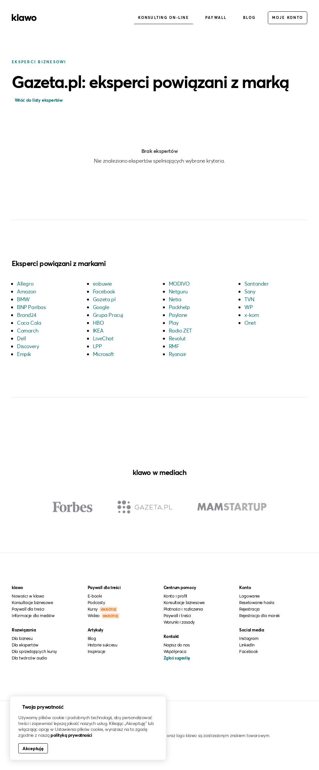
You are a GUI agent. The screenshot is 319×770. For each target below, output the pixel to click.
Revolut (177, 338)
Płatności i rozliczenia (183, 609)
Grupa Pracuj (108, 314)
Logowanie (249, 596)
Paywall (216, 17)
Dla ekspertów (25, 645)
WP (248, 307)
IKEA (98, 330)
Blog (249, 17)
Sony (249, 291)
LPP (97, 346)
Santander (256, 283)
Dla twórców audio (29, 658)
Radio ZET (180, 330)
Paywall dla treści (28, 609)
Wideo (103, 615)
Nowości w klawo (28, 596)
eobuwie (102, 283)
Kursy (102, 609)
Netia (175, 299)
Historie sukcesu (102, 645)
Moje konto (287, 17)
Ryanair (177, 353)
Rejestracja (249, 609)
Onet (250, 322)
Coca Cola (29, 322)
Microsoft (103, 353)
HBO (98, 322)
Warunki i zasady (179, 622)
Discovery (28, 346)
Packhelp (179, 307)
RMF (174, 346)
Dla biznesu (22, 638)
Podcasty (96, 602)
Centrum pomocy (180, 587)
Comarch (27, 330)
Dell (21, 338)
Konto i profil (175, 596)
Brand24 (26, 314)
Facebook (104, 291)
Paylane (178, 314)
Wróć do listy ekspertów (38, 100)
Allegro (25, 283)
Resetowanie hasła (256, 602)
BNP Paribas (31, 307)
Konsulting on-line (163, 17)
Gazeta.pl (104, 299)
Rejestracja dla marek (259, 615)
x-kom (251, 314)
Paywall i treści (177, 615)
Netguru (178, 291)
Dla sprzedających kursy (34, 651)
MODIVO (179, 283)
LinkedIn (246, 645)
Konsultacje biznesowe (32, 602)
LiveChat (103, 338)
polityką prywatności (71, 735)
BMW (23, 299)
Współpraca (175, 651)
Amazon (26, 291)
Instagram (248, 638)
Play (174, 322)
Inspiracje (96, 651)
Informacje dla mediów (33, 615)
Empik (24, 353)
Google (101, 307)
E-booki (95, 596)
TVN (249, 299)
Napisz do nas (177, 645)
